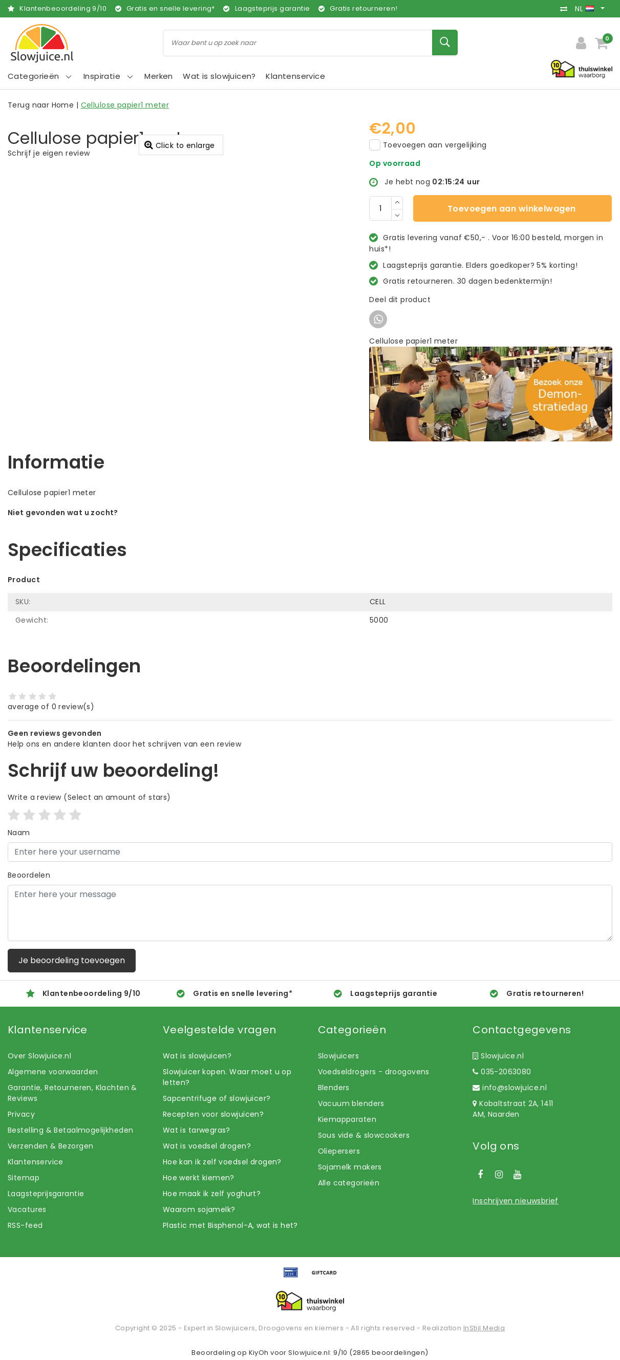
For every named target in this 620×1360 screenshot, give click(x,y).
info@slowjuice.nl (510, 1087)
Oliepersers (339, 1151)
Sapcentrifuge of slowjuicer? (217, 1098)
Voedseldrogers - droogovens (374, 1072)
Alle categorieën (349, 1183)
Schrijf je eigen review (49, 153)
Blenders (334, 1087)
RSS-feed (25, 1225)
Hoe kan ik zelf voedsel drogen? (222, 1162)
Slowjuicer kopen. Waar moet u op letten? (227, 1077)
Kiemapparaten (347, 1119)
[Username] (310, 852)
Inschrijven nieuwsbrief (516, 1201)
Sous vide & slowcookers (364, 1135)
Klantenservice (35, 1162)
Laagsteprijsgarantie (46, 1193)
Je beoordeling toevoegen (71, 960)
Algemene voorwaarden (53, 1072)
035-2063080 (502, 1072)
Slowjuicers (338, 1056)
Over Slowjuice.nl (39, 1056)
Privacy (21, 1114)
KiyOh (259, 1352)
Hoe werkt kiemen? (198, 1178)
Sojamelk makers (350, 1167)
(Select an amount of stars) (89, 797)
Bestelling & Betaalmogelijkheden (70, 1130)
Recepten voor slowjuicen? (213, 1114)
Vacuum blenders (351, 1103)
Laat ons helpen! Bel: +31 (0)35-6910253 (82, 523)
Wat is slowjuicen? (197, 1056)
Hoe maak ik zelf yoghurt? (212, 1193)
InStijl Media (484, 1328)
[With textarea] (310, 913)
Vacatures (27, 1209)
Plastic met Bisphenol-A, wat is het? (230, 1225)
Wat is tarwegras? (196, 1130)
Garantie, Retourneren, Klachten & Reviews (72, 1092)
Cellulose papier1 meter (125, 105)
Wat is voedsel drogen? (207, 1146)
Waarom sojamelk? (199, 1209)
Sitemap (23, 1178)
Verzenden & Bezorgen (50, 1146)
